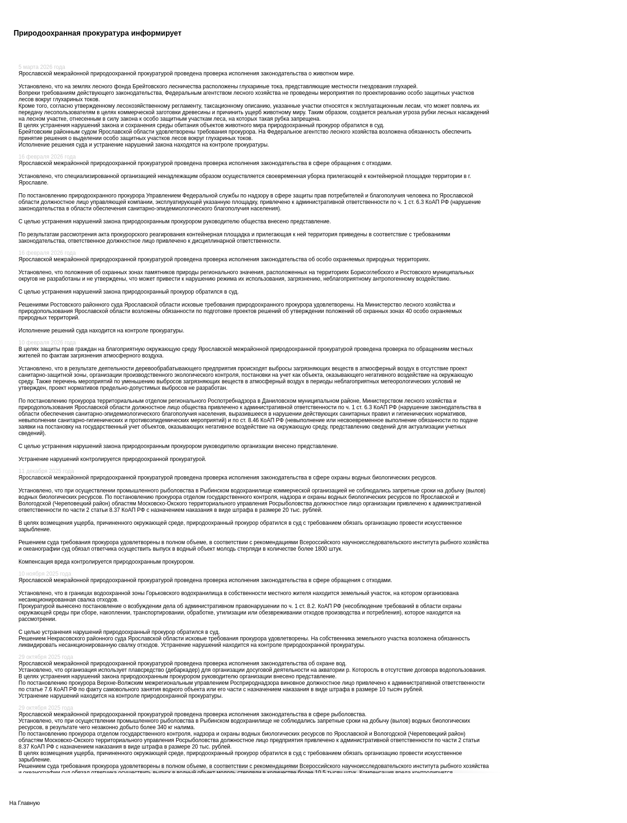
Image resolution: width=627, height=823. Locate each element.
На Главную (24, 803)
